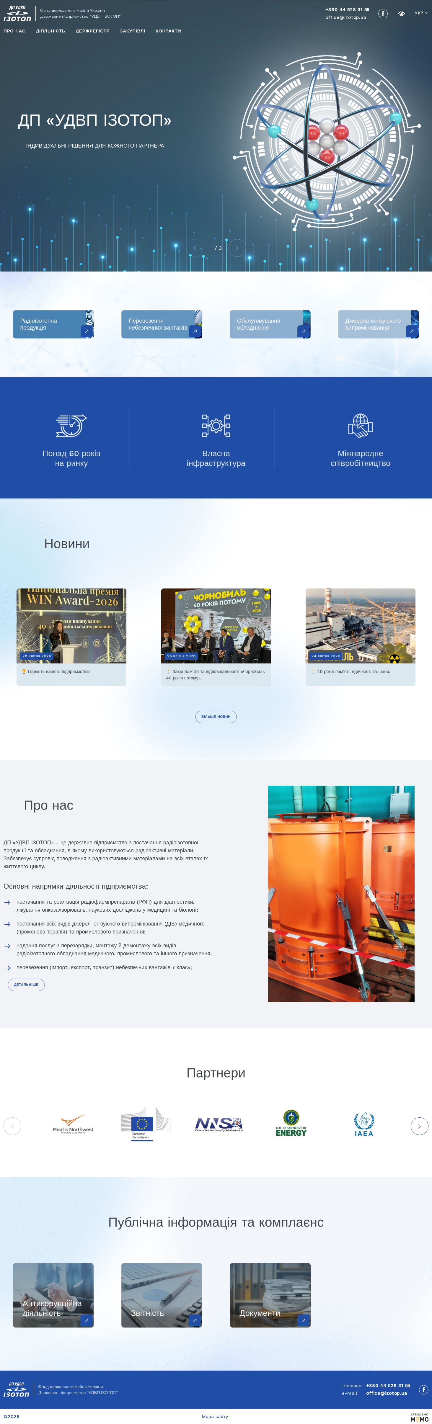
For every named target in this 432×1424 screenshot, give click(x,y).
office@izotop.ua (345, 17)
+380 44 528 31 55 (388, 1385)
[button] (237, 248)
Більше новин (216, 716)
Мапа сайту (215, 1416)
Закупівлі (132, 31)
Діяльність (51, 31)
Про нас (15, 31)
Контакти (168, 31)
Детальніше (26, 984)
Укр (419, 13)
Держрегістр (93, 31)
